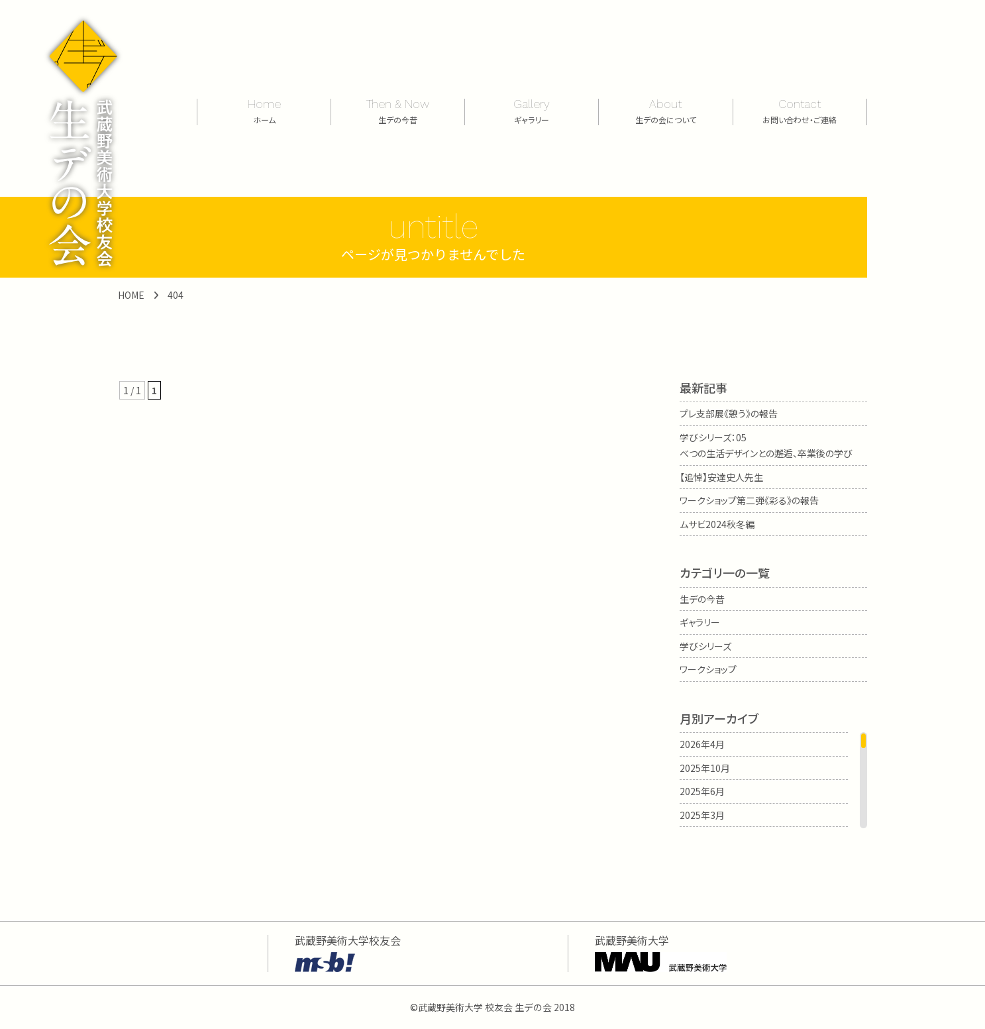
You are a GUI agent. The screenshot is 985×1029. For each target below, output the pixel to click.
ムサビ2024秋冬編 (717, 524)
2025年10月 (705, 768)
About (665, 110)
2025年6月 (702, 791)
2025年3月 (702, 815)
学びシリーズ (705, 646)
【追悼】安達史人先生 (721, 477)
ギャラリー (700, 622)
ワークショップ (708, 669)
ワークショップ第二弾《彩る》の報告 (749, 500)
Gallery (531, 110)
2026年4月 (702, 744)
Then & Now (397, 110)
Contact (799, 110)
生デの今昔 (702, 599)
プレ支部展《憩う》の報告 (729, 413)
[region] (773, 780)
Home (264, 110)
